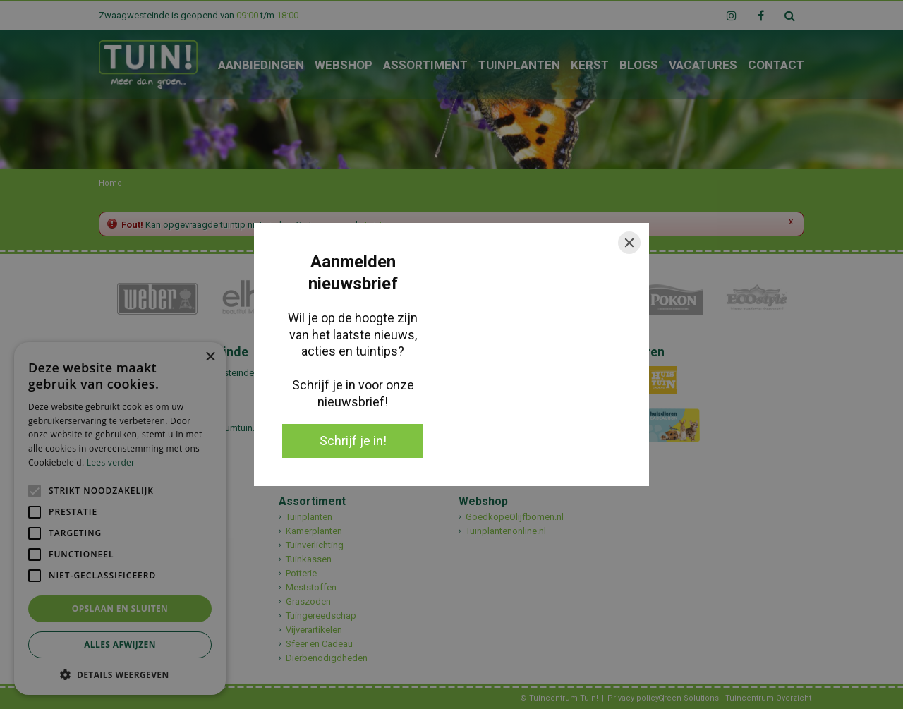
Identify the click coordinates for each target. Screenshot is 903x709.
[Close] (629, 242)
